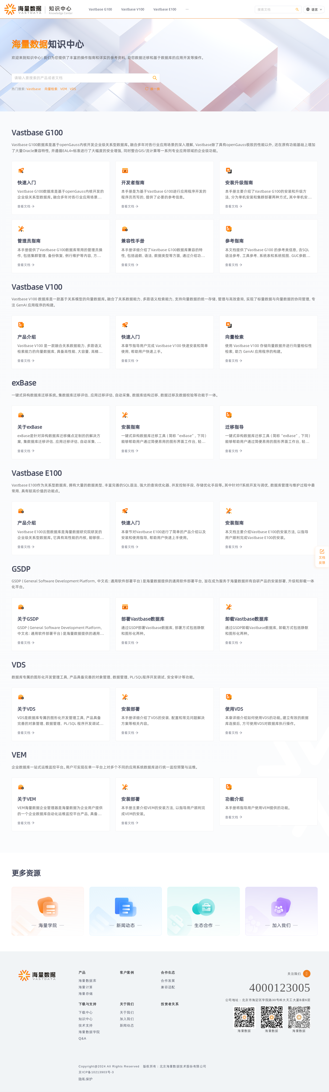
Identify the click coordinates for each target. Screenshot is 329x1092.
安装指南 (130, 427)
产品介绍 (26, 337)
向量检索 (52, 89)
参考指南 (234, 241)
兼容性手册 (132, 241)
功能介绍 (234, 799)
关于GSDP (27, 619)
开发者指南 (132, 182)
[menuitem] (100, 9)
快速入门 (26, 182)
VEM (65, 89)
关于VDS (26, 709)
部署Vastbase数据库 (142, 619)
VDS (74, 89)
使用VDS (234, 709)
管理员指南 (29, 241)
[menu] (168, 9)
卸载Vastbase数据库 (246, 619)
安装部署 (130, 709)
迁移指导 (234, 427)
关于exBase (29, 427)
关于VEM (26, 799)
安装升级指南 (239, 182)
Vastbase (35, 89)
